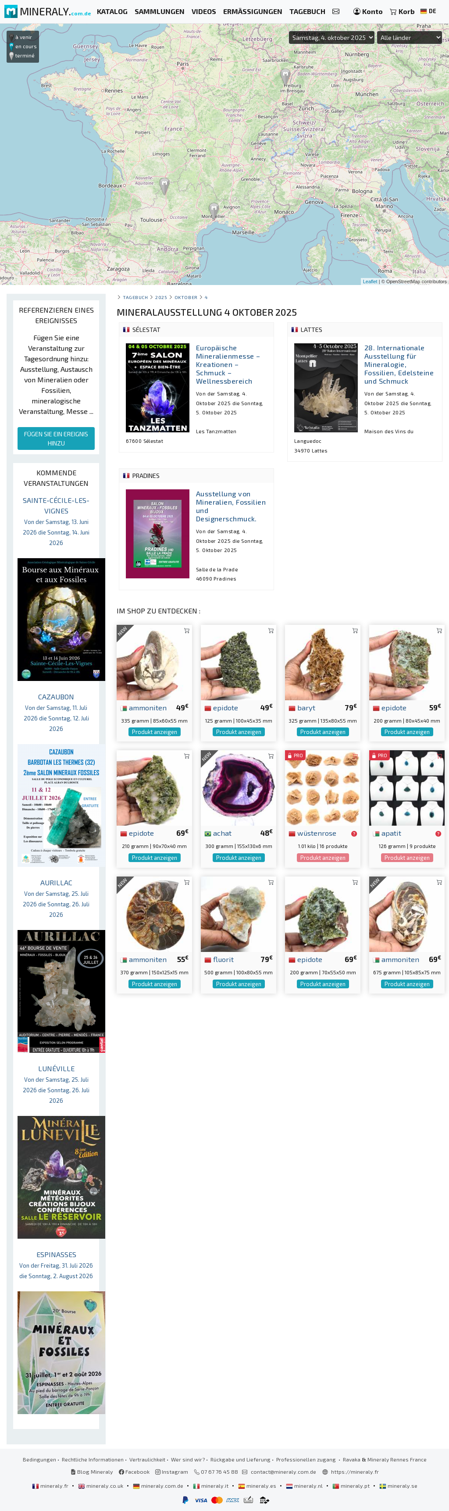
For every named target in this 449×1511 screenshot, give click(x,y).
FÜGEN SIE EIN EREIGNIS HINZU (56, 438)
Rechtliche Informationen (93, 1459)
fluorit (219, 959)
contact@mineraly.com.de (283, 1471)
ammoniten (143, 707)
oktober (186, 297)
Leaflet (370, 281)
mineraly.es (258, 1485)
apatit (387, 832)
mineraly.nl (305, 1485)
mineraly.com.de (159, 1485)
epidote (221, 707)
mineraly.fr (51, 1485)
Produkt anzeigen (154, 731)
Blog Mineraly (92, 1471)
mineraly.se (398, 1485)
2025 (161, 297)
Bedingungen (39, 1459)
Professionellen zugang (306, 1459)
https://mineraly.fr (355, 1471)
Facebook (134, 1471)
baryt (302, 707)
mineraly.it (211, 1485)
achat (218, 832)
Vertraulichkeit (147, 1459)
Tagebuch (135, 297)
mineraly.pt (351, 1485)
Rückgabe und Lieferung (240, 1459)
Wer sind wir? (188, 1459)
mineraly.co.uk (101, 1485)
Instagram (171, 1471)
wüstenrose (312, 832)
